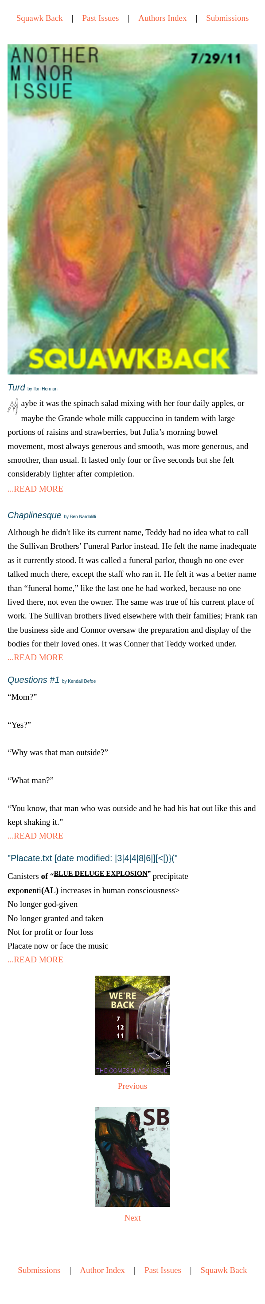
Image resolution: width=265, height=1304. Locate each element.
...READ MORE (35, 488)
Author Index (102, 1270)
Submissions (227, 18)
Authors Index (162, 18)
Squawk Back (39, 18)
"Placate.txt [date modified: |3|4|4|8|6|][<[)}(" (93, 858)
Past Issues (100, 18)
